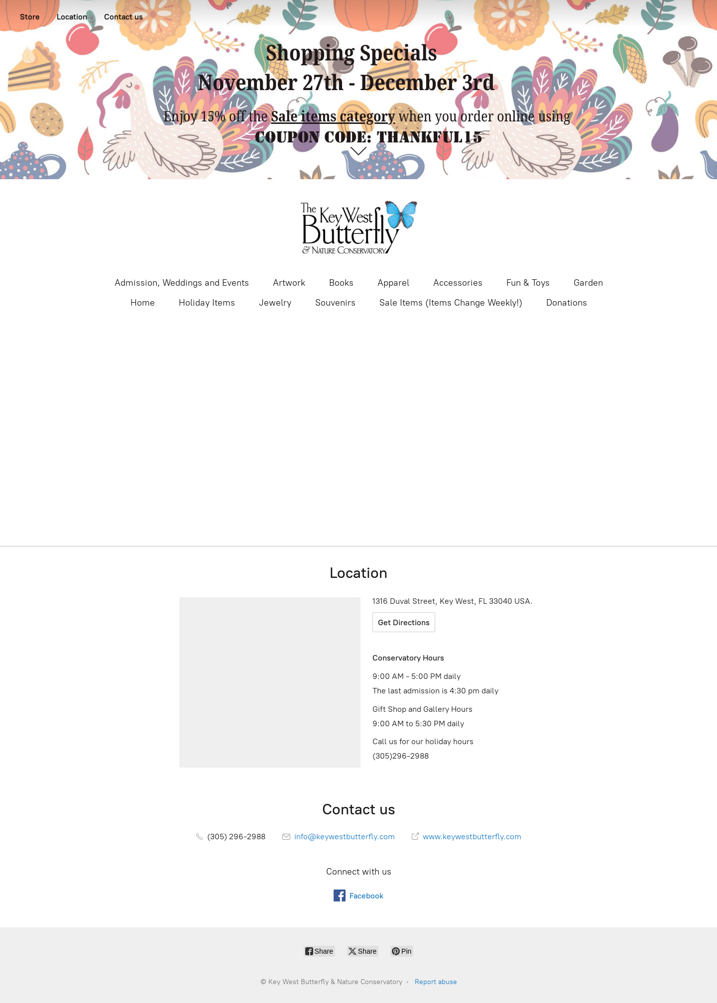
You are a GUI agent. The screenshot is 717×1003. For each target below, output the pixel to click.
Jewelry (275, 302)
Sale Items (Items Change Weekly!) (450, 302)
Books (341, 282)
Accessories (457, 282)
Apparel (393, 282)
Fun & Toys (528, 282)
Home (142, 302)
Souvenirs (335, 302)
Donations (566, 302)
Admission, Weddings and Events (182, 282)
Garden (588, 282)
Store (30, 16)
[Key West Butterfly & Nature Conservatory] (358, 227)
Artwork (289, 282)
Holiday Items (207, 302)
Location (72, 16)
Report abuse (436, 982)
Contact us (123, 16)
